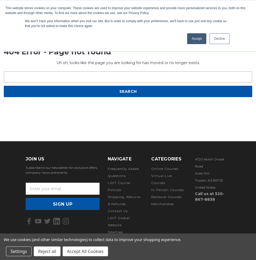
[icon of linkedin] (56, 221)
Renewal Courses (166, 197)
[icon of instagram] (65, 221)
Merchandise (162, 204)
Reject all (47, 251)
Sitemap (115, 232)
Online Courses (164, 169)
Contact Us (118, 211)
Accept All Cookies (85, 251)
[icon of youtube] (38, 221)
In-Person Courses (167, 190)
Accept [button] (197, 39)
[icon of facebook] (29, 221)
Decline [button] (219, 39)
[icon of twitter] (47, 221)
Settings (19, 251)
